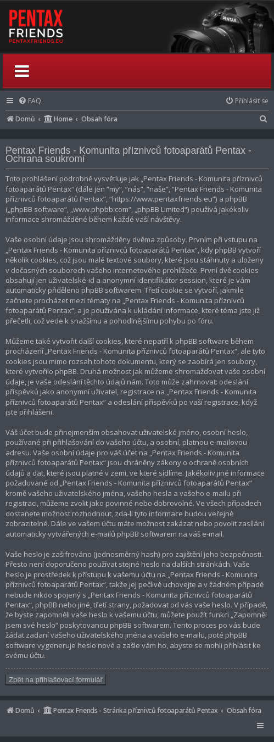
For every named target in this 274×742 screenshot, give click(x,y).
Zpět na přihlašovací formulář (56, 680)
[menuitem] (29, 100)
